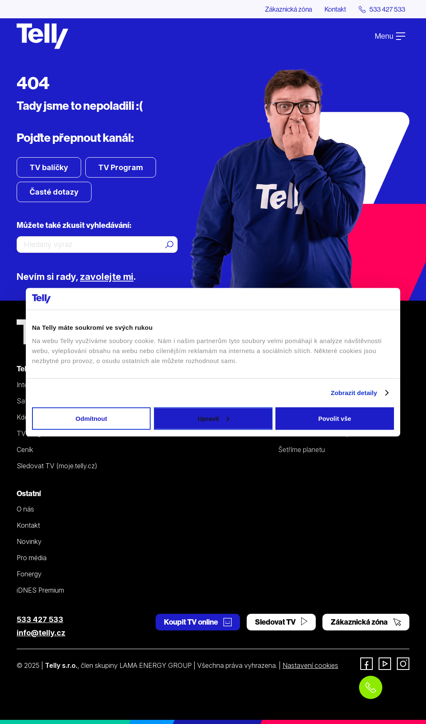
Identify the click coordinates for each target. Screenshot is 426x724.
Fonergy (29, 574)
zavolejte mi (107, 276)
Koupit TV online (198, 622)
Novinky (29, 541)
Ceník (25, 449)
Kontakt (335, 9)
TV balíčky (49, 167)
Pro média (32, 558)
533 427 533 (40, 619)
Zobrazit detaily (354, 392)
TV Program (120, 167)
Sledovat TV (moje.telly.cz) (57, 466)
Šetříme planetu (301, 449)
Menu (390, 36)
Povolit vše (334, 418)
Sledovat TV (281, 622)
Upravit (213, 418)
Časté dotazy (54, 192)
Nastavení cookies (310, 665)
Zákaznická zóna (288, 9)
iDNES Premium (40, 590)
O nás (25, 509)
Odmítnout (91, 418)
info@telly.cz (41, 632)
